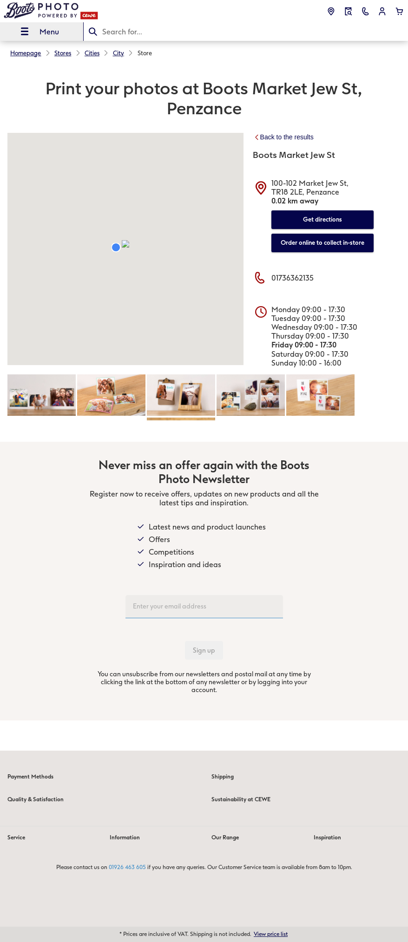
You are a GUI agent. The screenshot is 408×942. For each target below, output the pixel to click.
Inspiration (327, 837)
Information (125, 837)
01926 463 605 (127, 867)
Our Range (225, 837)
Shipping (222, 776)
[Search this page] (245, 31)
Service (16, 837)
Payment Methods (30, 776)
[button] (382, 11)
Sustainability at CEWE (240, 799)
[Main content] (204, 392)
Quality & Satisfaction (35, 799)
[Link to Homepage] (78, 11)
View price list (271, 934)
